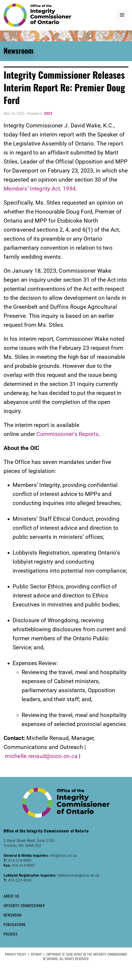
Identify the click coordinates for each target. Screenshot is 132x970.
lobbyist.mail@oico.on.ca (78, 875)
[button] (122, 15)
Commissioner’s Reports (67, 434)
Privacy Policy (15, 954)
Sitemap (36, 954)
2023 (48, 113)
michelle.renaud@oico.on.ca (41, 756)
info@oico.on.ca (63, 855)
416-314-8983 (20, 860)
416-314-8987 (23, 865)
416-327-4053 (20, 880)
